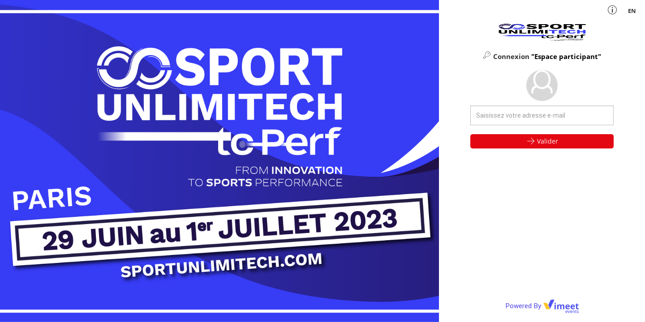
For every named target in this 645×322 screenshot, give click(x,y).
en (632, 11)
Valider (542, 140)
